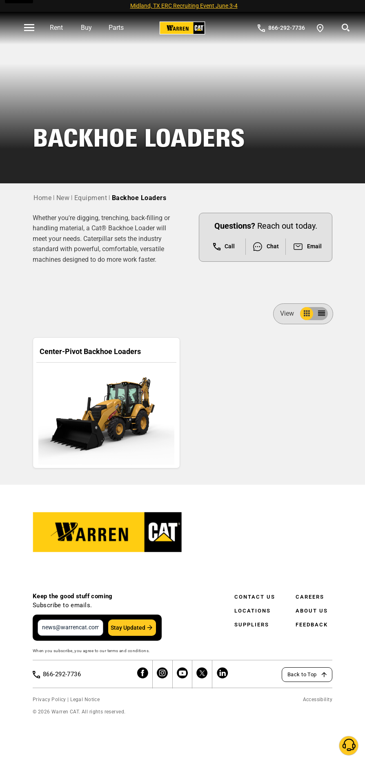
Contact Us (254, 597)
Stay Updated (128, 627)
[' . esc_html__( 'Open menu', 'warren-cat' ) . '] (29, 28)
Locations (252, 611)
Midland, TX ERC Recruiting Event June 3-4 (184, 5)
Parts (116, 27)
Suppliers (251, 625)
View (290, 313)
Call (224, 246)
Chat (265, 247)
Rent (56, 27)
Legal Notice (85, 699)
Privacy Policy (49, 699)
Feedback (312, 625)
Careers (310, 597)
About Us (312, 611)
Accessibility (317, 699)
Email (307, 247)
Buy (86, 27)
